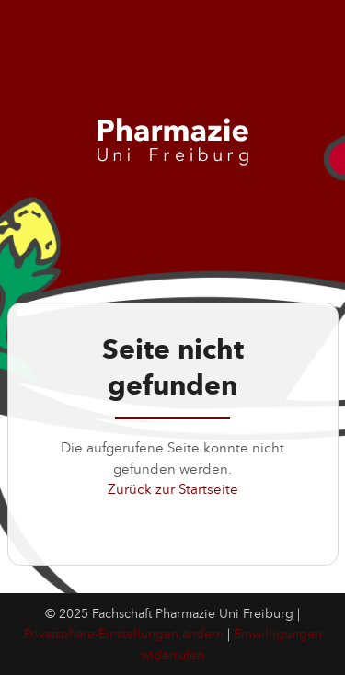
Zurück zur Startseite (173, 489)
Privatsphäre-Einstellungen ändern (124, 634)
